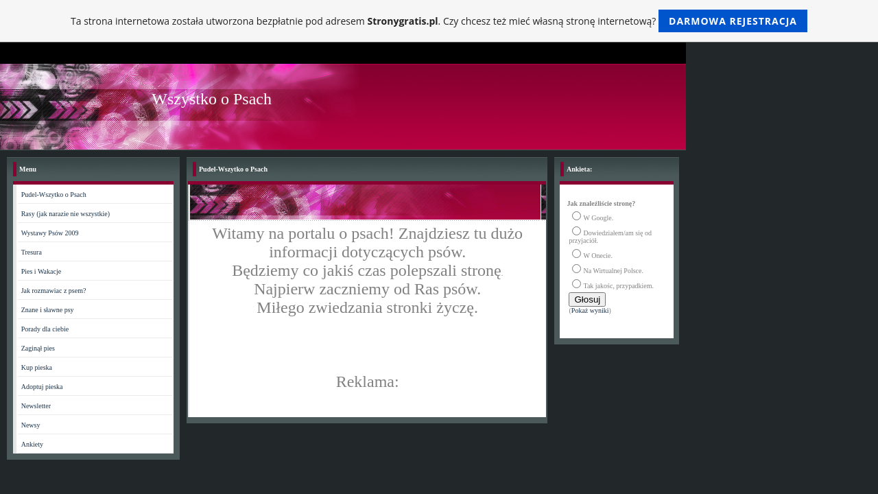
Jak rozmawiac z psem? (53, 290)
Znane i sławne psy (47, 310)
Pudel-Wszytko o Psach (53, 194)
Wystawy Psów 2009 (50, 233)
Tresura (31, 252)
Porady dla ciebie (45, 329)
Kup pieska (36, 367)
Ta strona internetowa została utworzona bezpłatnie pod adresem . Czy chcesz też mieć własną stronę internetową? (439, 21)
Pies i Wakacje (41, 271)
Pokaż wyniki (590, 310)
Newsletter (36, 406)
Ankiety (32, 444)
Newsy (30, 425)
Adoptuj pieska (42, 386)
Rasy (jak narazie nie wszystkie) (65, 213)
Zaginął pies (38, 348)
